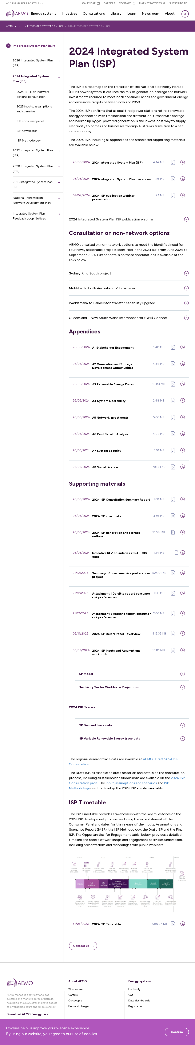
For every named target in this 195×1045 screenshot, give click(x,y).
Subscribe (178, 3)
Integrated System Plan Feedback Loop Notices (29, 216)
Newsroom (150, 13)
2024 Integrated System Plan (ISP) (114, 26)
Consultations (94, 13)
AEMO (9, 26)
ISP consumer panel (30, 121)
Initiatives (69, 13)
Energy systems (43, 13)
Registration (135, 998)
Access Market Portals (22, 3)
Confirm (177, 1032)
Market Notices (152, 3)
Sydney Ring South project (90, 272)
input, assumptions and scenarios (131, 775)
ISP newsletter (27, 131)
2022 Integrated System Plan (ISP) (33, 153)
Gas (130, 986)
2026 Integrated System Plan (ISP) (33, 63)
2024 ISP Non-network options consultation (33, 94)
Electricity (134, 981)
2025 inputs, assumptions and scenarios (34, 109)
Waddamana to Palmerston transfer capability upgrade (112, 302)
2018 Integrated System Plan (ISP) (33, 184)
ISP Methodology (29, 140)
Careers (109, 3)
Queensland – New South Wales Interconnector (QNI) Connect (118, 317)
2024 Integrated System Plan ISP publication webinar (111, 218)
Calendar (91, 3)
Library (115, 13)
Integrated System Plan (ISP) (70, 26)
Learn (131, 13)
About (170, 13)
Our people (75, 992)
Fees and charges (79, 998)
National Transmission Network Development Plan (32, 200)
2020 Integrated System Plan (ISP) (33, 168)
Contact (127, 3)
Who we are (75, 981)
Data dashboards (139, 992)
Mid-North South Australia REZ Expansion (102, 287)
